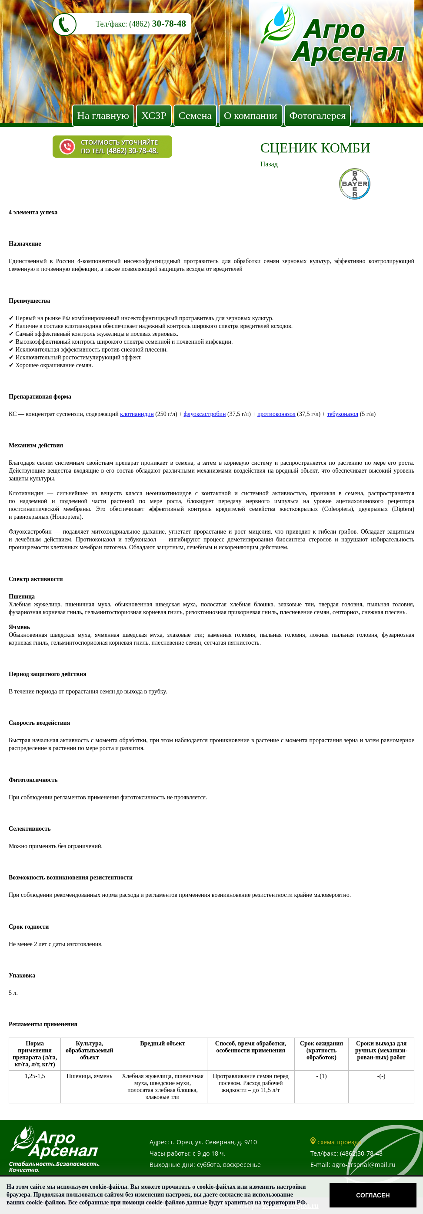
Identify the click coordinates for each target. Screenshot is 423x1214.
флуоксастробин (205, 414)
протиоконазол (276, 414)
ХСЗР (154, 115)
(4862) (139, 24)
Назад (269, 164)
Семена (195, 115)
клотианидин (137, 414)
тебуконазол (342, 414)
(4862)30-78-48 (361, 1153)
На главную (103, 115)
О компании (250, 115)
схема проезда (339, 1142)
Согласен (373, 1195)
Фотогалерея (318, 115)
